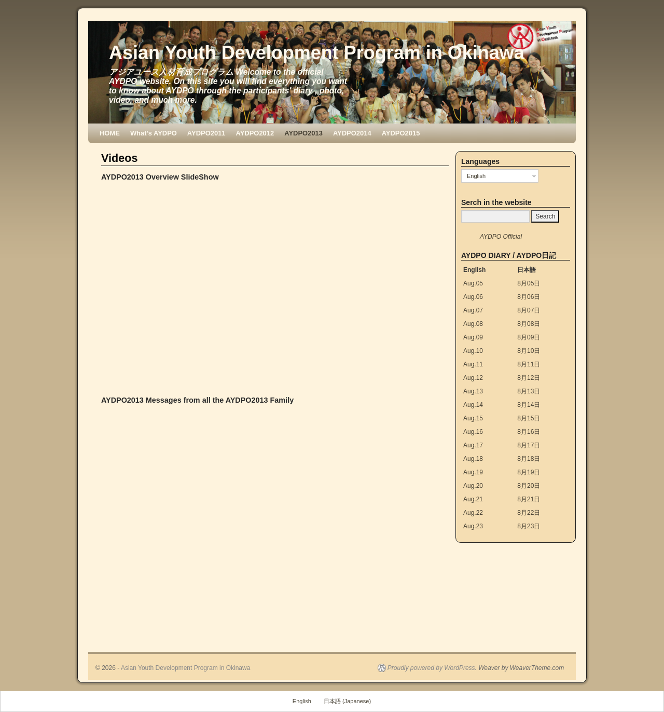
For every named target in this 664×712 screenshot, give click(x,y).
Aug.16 (473, 431)
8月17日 (528, 445)
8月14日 (528, 404)
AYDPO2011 (206, 133)
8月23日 (528, 526)
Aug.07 (473, 310)
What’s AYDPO (153, 133)
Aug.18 (473, 458)
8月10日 (528, 350)
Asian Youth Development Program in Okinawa (316, 52)
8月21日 (528, 499)
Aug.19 (473, 472)
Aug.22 (473, 512)
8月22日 (528, 512)
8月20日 (528, 485)
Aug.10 (473, 350)
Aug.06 (473, 296)
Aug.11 (473, 364)
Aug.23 (473, 526)
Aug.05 (473, 283)
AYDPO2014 (352, 133)
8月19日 (528, 472)
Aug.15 (473, 418)
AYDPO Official (501, 236)
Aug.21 (473, 499)
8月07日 (528, 310)
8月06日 (528, 296)
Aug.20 (473, 485)
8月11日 (528, 364)
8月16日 (528, 431)
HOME (110, 133)
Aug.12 (473, 377)
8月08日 (528, 323)
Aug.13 (473, 391)
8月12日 (528, 377)
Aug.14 (473, 404)
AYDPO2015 (401, 133)
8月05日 (528, 283)
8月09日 (528, 337)
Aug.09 (473, 337)
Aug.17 (473, 445)
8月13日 (528, 391)
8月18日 (528, 458)
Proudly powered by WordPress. (432, 668)
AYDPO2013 (303, 133)
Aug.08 (473, 323)
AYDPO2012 (255, 133)
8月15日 (528, 418)
